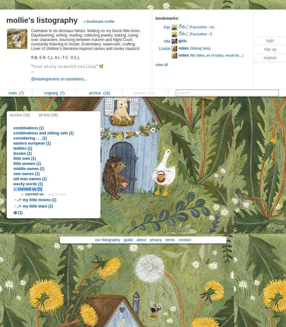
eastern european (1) (32, 143)
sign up (270, 49)
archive (99, 93)
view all (161, 65)
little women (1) (27, 163)
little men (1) (24, 158)
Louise (164, 48)
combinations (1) (28, 128)
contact (185, 240)
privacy (156, 240)
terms (170, 240)
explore (270, 58)
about (141, 240)
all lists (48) (48, 115)
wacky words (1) (28, 184)
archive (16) (20, 115)
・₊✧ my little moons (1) (34, 200)
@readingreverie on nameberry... (59, 79)
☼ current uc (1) (27, 189)
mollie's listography (42, 20)
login (270, 40)
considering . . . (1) (30, 138)
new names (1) (26, 174)
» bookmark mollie (99, 21)
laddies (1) (22, 148)
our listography (107, 240)
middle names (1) (28, 169)
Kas (167, 27)
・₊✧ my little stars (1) (33, 206)
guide (128, 240)
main (16, 93)
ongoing (54, 93)
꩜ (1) (18, 212)
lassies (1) (22, 153)
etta (167, 41)
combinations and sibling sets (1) (43, 133)
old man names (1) (30, 179)
